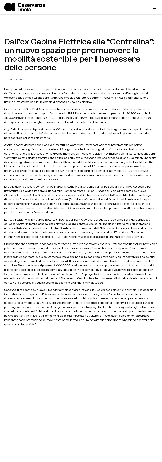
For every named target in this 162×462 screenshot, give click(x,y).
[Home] (24, 7)
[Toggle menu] (154, 7)
